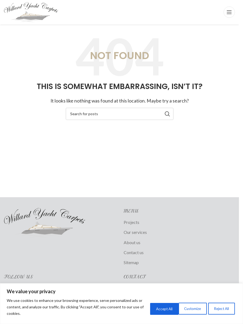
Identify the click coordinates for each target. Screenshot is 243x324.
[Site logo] (31, 11)
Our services (135, 232)
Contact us (134, 252)
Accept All (219, 308)
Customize (150, 308)
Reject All (185, 308)
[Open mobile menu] (229, 12)
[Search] (120, 114)
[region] (121, 303)
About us (132, 242)
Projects (131, 222)
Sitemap (131, 262)
